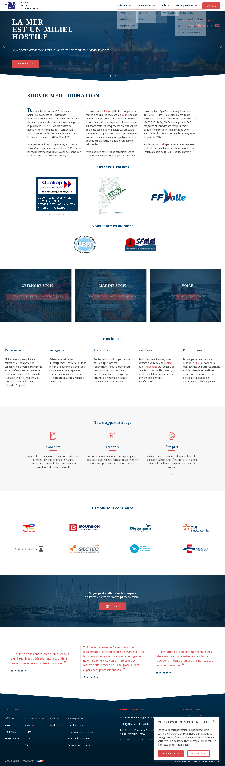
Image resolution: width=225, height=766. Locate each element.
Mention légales (182, 760)
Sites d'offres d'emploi (79, 745)
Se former (25, 62)
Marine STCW (143, 5)
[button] (5, 46)
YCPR (196, 363)
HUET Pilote (10, 732)
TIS (29, 732)
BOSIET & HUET (12, 738)
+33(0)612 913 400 (204, 25)
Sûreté (28, 745)
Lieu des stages (75, 725)
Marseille (161, 144)
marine (33, 155)
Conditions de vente (203, 760)
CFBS (27, 725)
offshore (107, 111)
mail (170, 363)
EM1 (30, 738)
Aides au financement (78, 738)
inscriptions (111, 359)
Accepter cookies (171, 753)
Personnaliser (198, 753)
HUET (7, 725)
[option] (112, 46)
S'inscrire (211, 5)
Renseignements (184, 5)
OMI (77, 118)
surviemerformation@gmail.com (200, 20)
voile (124, 115)
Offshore (122, 5)
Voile (163, 5)
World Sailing (56, 725)
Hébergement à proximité (80, 732)
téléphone (151, 366)
